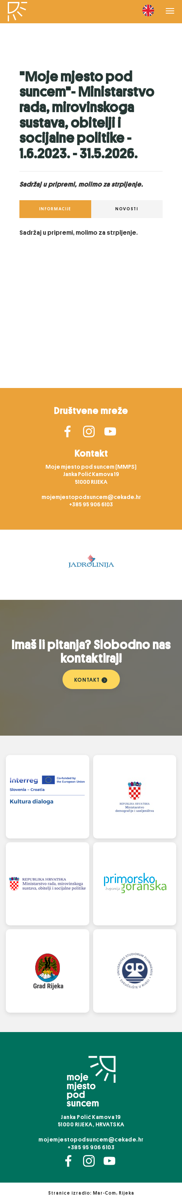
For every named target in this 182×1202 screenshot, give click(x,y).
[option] (91, 565)
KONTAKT (91, 679)
